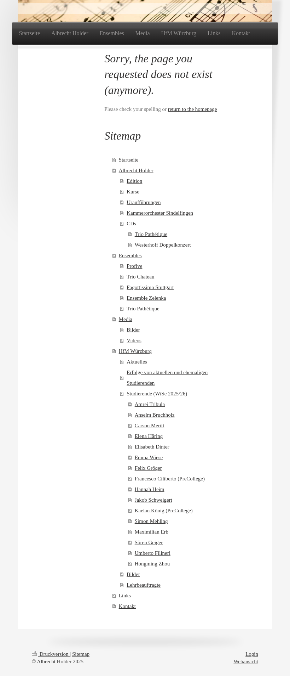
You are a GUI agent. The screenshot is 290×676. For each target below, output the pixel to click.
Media (125, 319)
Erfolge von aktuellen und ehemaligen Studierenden (167, 378)
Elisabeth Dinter (152, 447)
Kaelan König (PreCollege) (164, 510)
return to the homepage (192, 109)
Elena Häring (149, 436)
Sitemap (80, 654)
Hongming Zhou (152, 564)
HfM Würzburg (135, 351)
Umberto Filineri (152, 553)
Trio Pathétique (151, 234)
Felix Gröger (148, 468)
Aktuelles (137, 362)
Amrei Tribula (150, 404)
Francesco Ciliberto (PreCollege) (170, 478)
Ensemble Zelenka (146, 298)
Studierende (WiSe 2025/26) (157, 393)
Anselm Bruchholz (155, 415)
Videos (134, 340)
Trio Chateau (140, 277)
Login (251, 654)
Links (125, 595)
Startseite (129, 160)
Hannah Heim (149, 489)
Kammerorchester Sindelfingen (160, 213)
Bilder (133, 330)
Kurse (133, 192)
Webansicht (245, 661)
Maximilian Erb (151, 532)
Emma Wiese (149, 457)
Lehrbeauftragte (144, 585)
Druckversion (51, 654)
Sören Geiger (149, 542)
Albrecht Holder (136, 170)
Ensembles (130, 255)
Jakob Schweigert (153, 500)
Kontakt (127, 606)
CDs (131, 223)
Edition (134, 181)
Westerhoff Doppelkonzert (163, 245)
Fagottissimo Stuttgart (150, 287)
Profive (134, 266)
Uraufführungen (144, 202)
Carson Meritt (149, 425)
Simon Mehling (151, 521)
